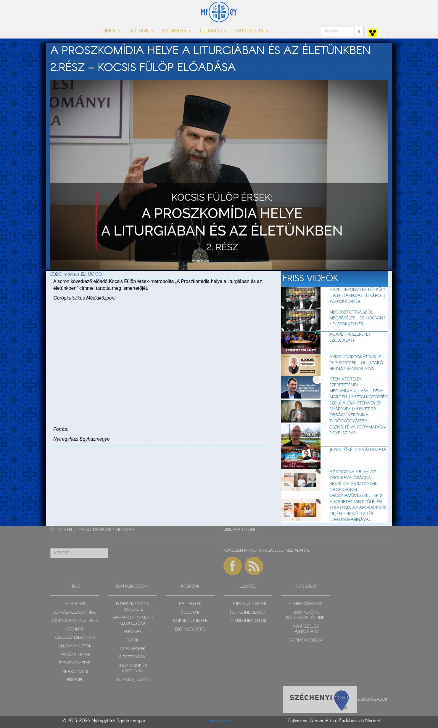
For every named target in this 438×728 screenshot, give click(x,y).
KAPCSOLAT (306, 586)
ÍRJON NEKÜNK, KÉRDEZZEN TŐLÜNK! (305, 615)
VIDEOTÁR (124, 530)
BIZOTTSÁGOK (132, 657)
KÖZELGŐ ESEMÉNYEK (74, 638)
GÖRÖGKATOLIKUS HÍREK (74, 621)
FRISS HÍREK (75, 604)
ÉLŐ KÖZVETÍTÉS (190, 629)
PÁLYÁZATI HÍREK (74, 655)
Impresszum (219, 720)
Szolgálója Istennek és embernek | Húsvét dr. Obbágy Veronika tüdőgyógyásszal (355, 412)
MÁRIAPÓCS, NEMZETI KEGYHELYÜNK (132, 620)
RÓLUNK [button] (141, 31)
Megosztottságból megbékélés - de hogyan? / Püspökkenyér (357, 318)
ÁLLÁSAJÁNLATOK (74, 646)
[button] (386, 31)
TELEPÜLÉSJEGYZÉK (132, 680)
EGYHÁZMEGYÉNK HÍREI (74, 612)
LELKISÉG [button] (213, 31)
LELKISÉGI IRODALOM (247, 621)
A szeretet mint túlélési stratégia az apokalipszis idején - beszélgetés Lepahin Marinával (357, 511)
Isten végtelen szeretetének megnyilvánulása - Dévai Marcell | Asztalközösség (358, 388)
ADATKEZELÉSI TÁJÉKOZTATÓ (306, 629)
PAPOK (132, 640)
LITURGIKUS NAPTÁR (247, 604)
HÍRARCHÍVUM (75, 672)
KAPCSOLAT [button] (251, 31)
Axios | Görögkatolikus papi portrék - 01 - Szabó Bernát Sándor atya (356, 363)
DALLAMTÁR (190, 604)
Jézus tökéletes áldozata (357, 450)
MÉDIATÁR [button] (176, 31)
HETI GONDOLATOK (248, 612)
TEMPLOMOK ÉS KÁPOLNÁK (132, 668)
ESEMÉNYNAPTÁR (75, 663)
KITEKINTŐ (74, 629)
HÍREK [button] (111, 31)
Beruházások (373, 699)
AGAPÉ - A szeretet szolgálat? (350, 337)
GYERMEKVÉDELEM (306, 640)
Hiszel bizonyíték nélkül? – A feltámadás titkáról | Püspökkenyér (357, 296)
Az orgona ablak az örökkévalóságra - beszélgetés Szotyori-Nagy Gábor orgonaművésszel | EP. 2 (355, 484)
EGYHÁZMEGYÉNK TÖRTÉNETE (132, 606)
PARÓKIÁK (132, 632)
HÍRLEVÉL (74, 680)
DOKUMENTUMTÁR (190, 621)
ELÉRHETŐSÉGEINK (306, 604)
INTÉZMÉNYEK (132, 649)
